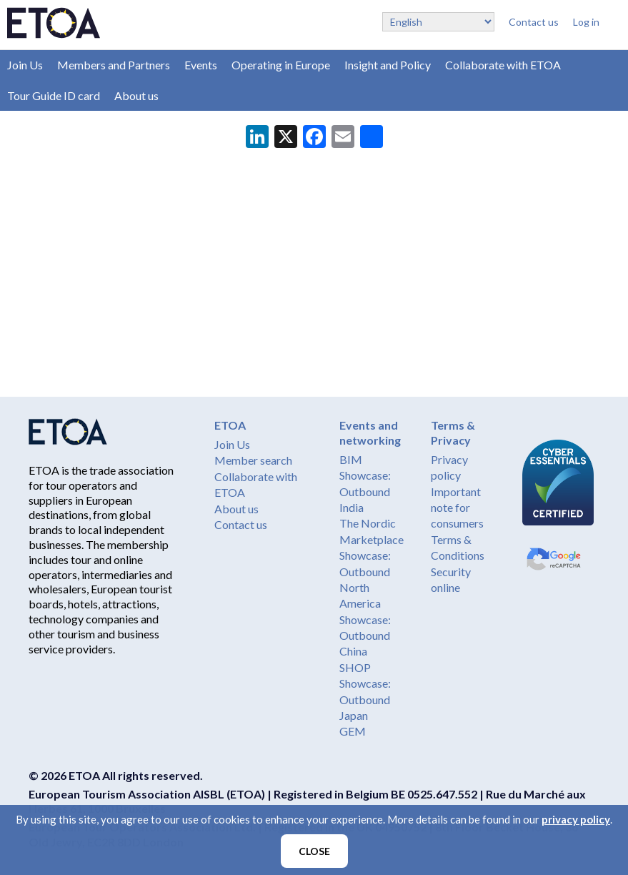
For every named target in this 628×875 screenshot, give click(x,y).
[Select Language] (438, 21)
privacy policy (576, 819)
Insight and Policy (387, 64)
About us (136, 95)
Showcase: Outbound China (365, 635)
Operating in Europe (280, 64)
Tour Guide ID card (53, 95)
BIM (350, 459)
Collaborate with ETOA (503, 64)
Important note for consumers (457, 507)
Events (200, 64)
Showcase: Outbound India (365, 491)
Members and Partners (113, 64)
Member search (253, 460)
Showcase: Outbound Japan (365, 699)
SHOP (355, 667)
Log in (586, 22)
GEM (352, 731)
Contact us (534, 22)
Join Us (25, 64)
